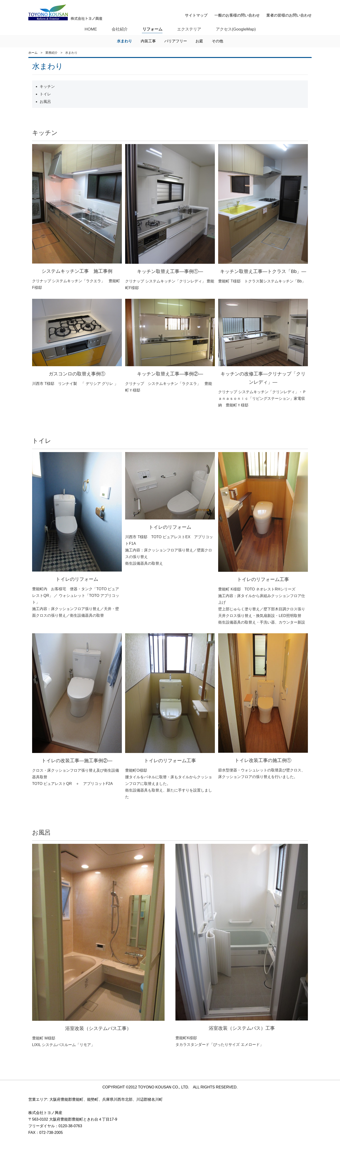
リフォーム (151, 28)
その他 (217, 41)
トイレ (45, 94)
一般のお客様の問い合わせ (237, 15)
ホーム (33, 52)
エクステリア (189, 28)
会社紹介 (118, 28)
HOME (89, 28)
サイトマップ (196, 15)
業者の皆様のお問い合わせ (289, 15)
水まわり (124, 41)
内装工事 (148, 41)
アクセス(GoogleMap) (236, 28)
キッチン (47, 87)
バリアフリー (175, 41)
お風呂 (45, 102)
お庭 (199, 41)
